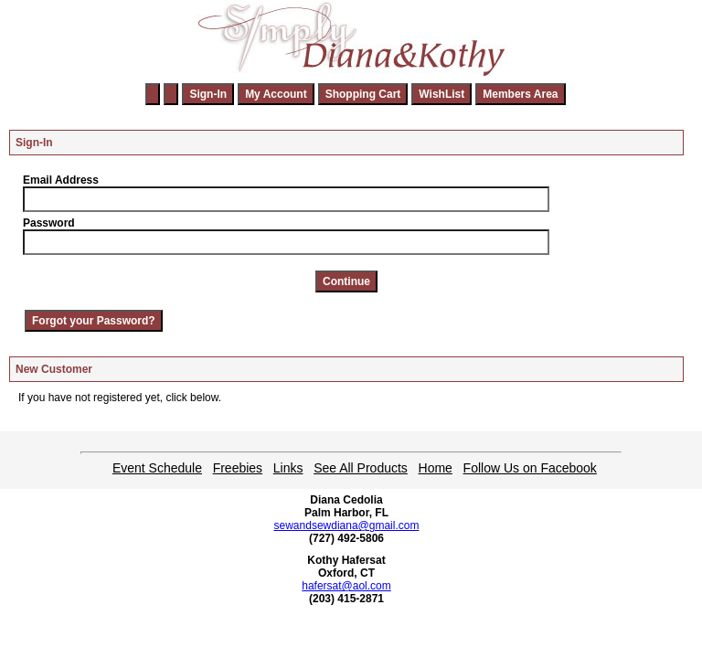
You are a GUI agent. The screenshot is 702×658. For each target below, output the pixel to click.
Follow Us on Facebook (530, 468)
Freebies (237, 468)
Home (435, 468)
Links (288, 468)
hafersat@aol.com (346, 585)
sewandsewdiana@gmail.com (347, 525)
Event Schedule (157, 468)
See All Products (361, 468)
